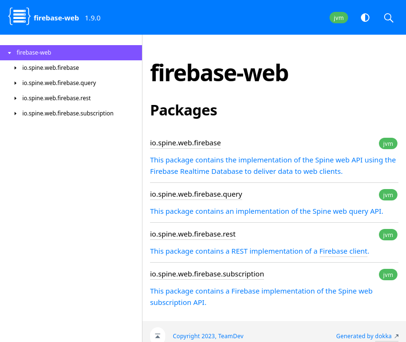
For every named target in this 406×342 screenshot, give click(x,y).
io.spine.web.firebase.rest (193, 233)
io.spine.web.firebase (185, 142)
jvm (339, 17)
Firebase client (344, 251)
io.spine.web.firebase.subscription (207, 273)
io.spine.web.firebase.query (196, 194)
